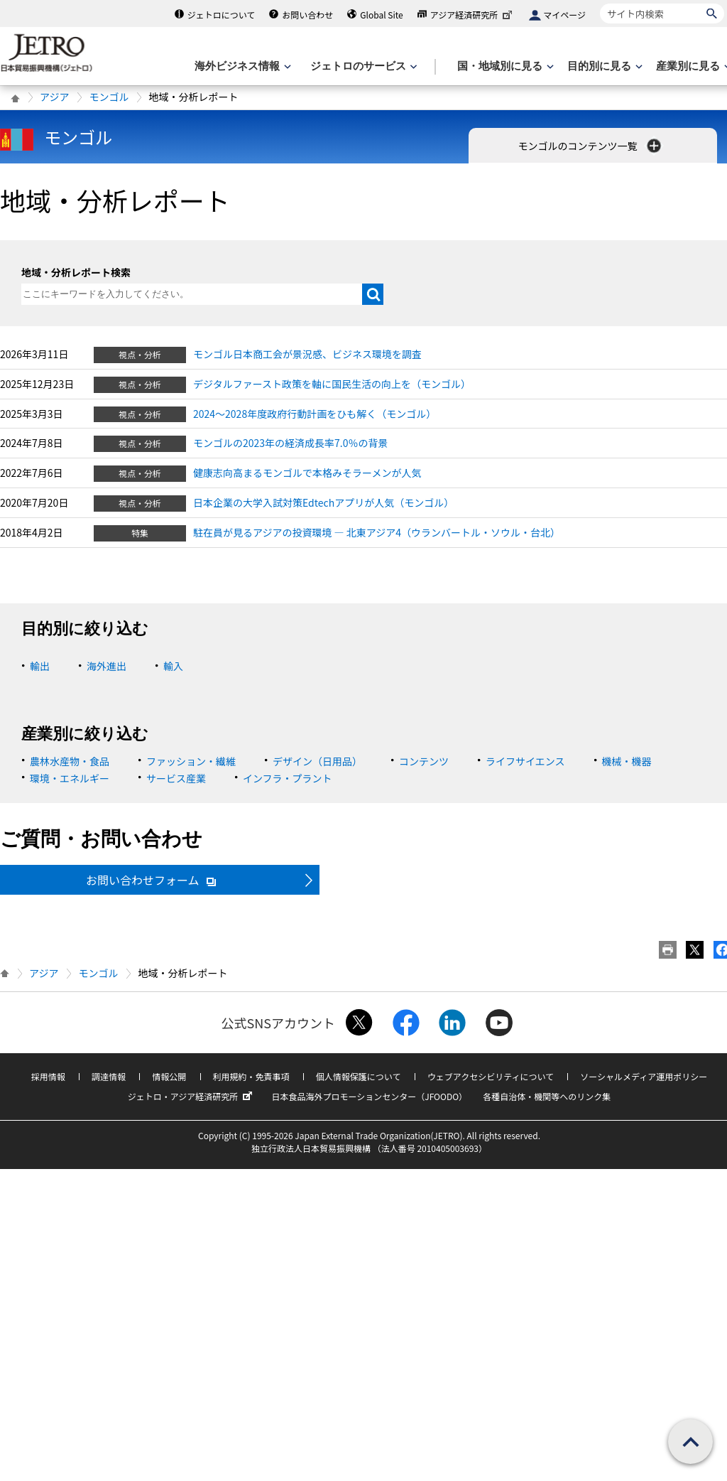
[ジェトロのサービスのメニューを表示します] (362, 66)
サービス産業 (176, 778)
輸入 (173, 666)
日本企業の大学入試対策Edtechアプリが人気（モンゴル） (323, 502)
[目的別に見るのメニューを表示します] (603, 66)
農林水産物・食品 (69, 761)
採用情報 (48, 1076)
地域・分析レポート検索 (76, 272)
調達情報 (109, 1076)
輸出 (40, 666)
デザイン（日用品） (317, 761)
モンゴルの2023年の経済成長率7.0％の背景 (290, 443)
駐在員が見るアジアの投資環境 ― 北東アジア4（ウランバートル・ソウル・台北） (376, 532)
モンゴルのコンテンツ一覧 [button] (590, 146)
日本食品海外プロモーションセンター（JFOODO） (369, 1096)
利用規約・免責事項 (251, 1076)
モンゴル (109, 97)
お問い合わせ (307, 15)
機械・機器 (627, 761)
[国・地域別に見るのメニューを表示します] (504, 66)
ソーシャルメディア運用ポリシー (643, 1076)
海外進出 (106, 666)
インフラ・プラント (287, 778)
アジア (54, 97)
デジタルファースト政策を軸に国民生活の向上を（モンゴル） (332, 384)
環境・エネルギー (69, 778)
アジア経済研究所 (472, 15)
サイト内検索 (599, 3)
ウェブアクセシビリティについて (490, 1076)
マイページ (564, 15)
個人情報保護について (358, 1076)
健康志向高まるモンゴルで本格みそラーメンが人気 (307, 472)
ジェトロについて (221, 15)
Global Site (381, 15)
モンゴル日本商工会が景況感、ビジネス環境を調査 (307, 354)
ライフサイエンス (525, 761)
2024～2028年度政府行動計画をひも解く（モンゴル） (314, 413)
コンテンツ (424, 761)
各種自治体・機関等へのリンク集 (547, 1096)
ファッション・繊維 (191, 761)
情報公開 (169, 1076)
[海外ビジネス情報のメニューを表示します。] (241, 66)
